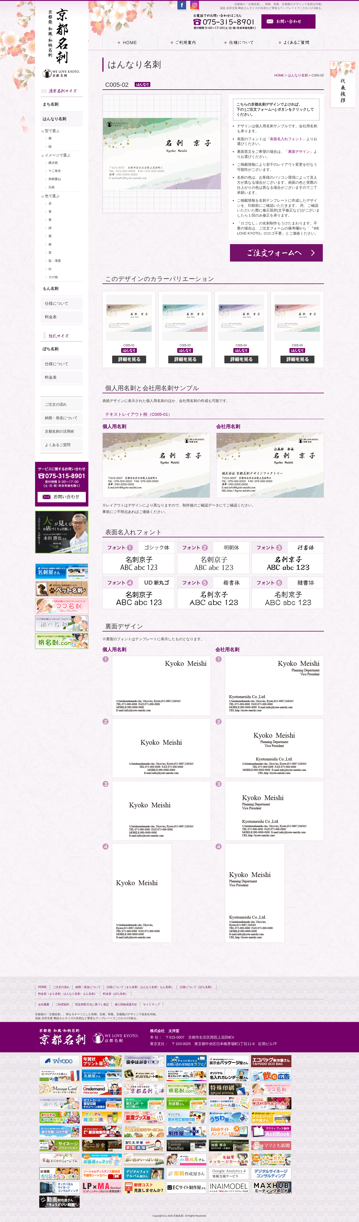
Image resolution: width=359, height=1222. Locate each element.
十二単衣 (55, 170)
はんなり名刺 (298, 75)
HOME (130, 42)
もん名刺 (50, 288)
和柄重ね (55, 179)
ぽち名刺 (50, 349)
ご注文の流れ (56, 404)
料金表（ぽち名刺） (115, 993)
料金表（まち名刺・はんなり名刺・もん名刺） (67, 993)
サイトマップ (151, 1004)
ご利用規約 (62, 1004)
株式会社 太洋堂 (164, 1031)
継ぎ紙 (53, 162)
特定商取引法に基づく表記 (92, 1004)
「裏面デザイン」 (299, 151)
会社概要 (43, 1004)
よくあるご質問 (296, 42)
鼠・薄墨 (55, 260)
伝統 (52, 187)
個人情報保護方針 (126, 1004)
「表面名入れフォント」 (286, 139)
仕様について (56, 303)
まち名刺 (50, 104)
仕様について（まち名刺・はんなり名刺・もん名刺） (140, 987)
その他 (53, 277)
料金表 (51, 317)
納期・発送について (61, 418)
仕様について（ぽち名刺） (196, 987)
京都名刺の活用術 (59, 431)
